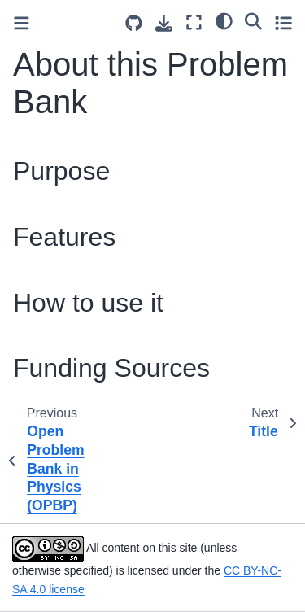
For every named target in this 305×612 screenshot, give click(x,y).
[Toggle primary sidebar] (22, 23)
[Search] (253, 20)
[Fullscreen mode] (194, 22)
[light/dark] (224, 20)
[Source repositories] (134, 23)
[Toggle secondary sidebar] (283, 22)
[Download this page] (164, 23)
